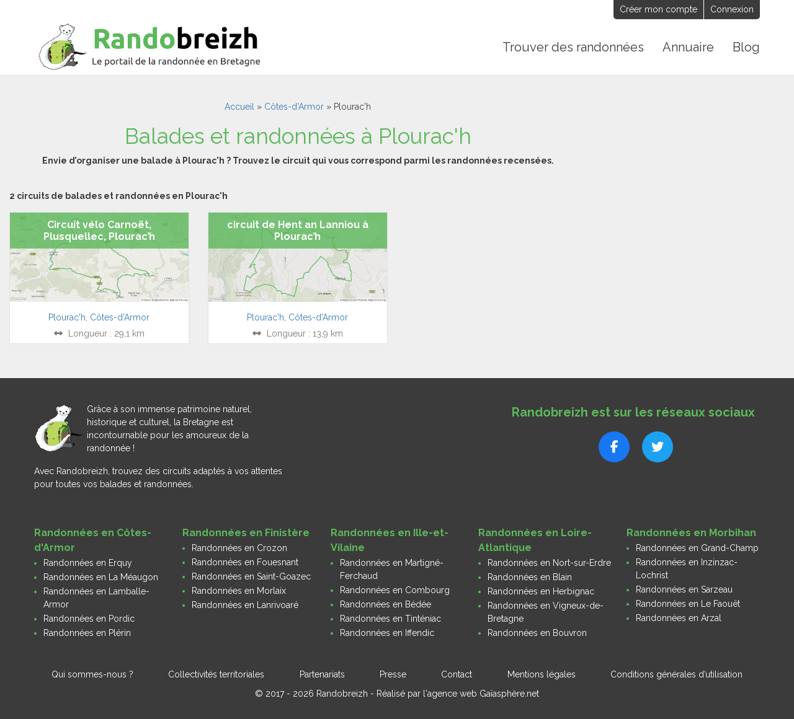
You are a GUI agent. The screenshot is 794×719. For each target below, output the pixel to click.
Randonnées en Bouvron (537, 633)
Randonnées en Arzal (678, 618)
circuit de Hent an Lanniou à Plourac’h (297, 230)
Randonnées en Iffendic (387, 633)
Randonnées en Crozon (239, 548)
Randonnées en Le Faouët (688, 604)
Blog (746, 47)
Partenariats (322, 674)
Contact (456, 674)
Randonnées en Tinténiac (390, 619)
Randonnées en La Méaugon (100, 577)
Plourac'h (67, 317)
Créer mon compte (658, 9)
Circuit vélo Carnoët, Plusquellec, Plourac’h (99, 230)
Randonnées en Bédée (385, 604)
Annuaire (688, 47)
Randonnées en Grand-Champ (697, 548)
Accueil (239, 107)
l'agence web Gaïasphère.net (481, 694)
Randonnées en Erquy (87, 563)
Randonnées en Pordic (89, 619)
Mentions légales (541, 674)
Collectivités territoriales (216, 674)
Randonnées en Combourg (395, 590)
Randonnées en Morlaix (239, 591)
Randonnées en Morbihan (691, 533)
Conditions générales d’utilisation (676, 674)
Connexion (732, 9)
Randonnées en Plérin (87, 633)
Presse (393, 674)
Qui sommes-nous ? (92, 674)
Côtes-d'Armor (294, 107)
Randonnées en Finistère (246, 533)
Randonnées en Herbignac (541, 591)
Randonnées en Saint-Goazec (251, 576)
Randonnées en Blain (530, 577)
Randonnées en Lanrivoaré (245, 605)
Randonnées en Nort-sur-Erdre (549, 563)
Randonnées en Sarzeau (684, 589)
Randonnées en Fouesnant (245, 562)
